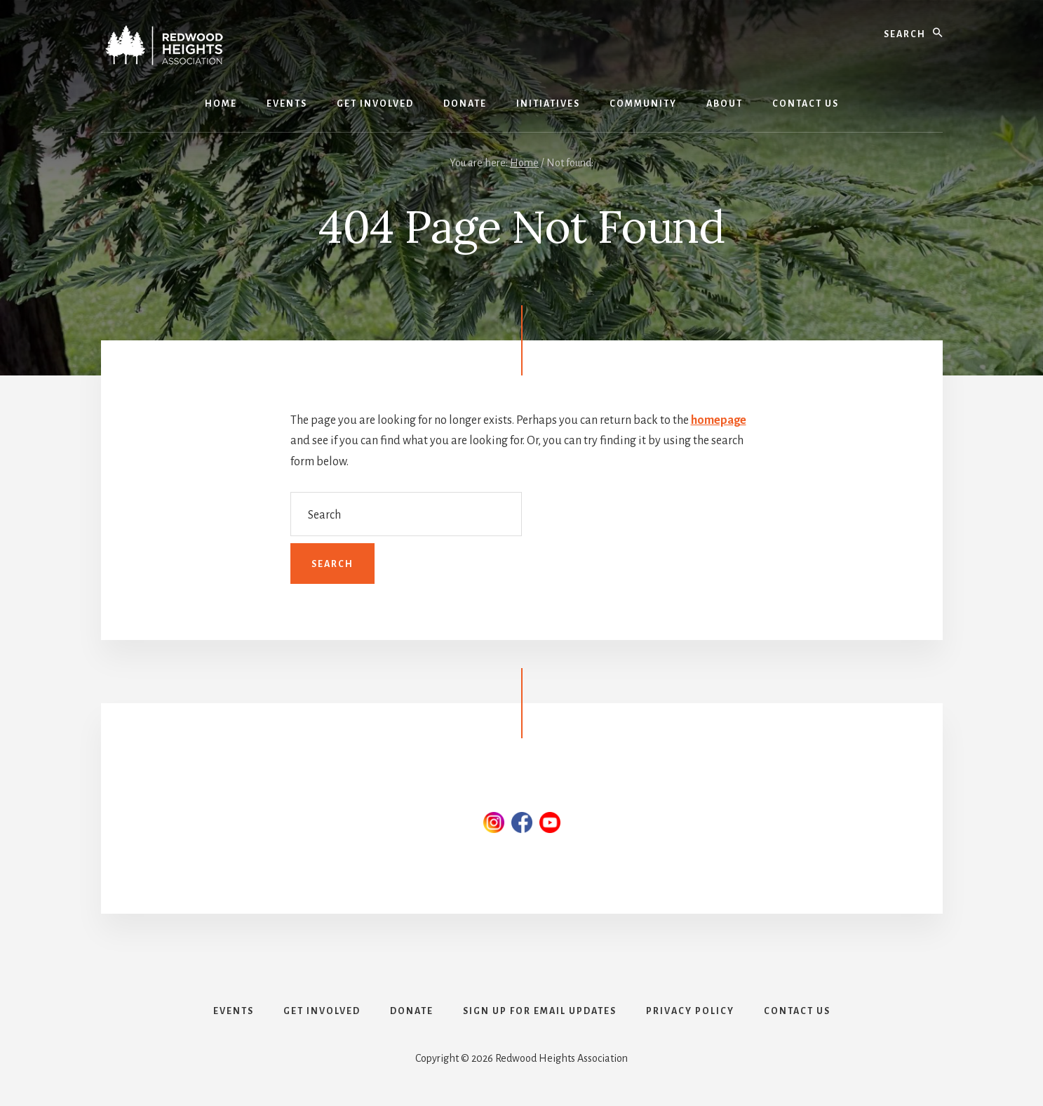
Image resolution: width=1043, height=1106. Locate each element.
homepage (718, 420)
